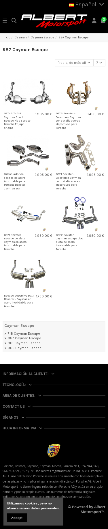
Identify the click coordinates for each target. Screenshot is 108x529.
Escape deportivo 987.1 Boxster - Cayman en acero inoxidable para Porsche (19, 301)
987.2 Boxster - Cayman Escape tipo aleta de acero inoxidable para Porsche (69, 242)
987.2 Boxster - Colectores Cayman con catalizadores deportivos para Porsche (68, 120)
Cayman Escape (19, 325)
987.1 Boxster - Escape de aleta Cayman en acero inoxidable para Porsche (15, 242)
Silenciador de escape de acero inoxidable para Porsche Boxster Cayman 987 (14, 181)
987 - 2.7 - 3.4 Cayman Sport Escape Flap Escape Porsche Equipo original (17, 120)
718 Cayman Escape (24, 333)
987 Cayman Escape (24, 338)
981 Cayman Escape (24, 343)
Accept (16, 518)
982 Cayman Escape (24, 348)
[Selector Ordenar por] (74, 62)
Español (87, 4)
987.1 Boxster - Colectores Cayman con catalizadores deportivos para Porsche (68, 181)
